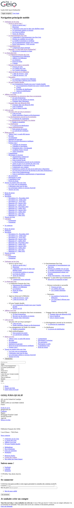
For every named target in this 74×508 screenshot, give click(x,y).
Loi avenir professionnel (10, 367)
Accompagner (12, 137)
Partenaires (11, 77)
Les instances (16, 60)
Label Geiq (10, 376)
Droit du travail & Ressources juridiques (20, 141)
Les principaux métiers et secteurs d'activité (21, 188)
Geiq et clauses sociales (19, 108)
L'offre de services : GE (19, 75)
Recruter (11, 136)
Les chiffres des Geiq (18, 68)
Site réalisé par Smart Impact (14, 459)
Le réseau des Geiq (10, 53)
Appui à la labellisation (23, 91)
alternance (10, 372)
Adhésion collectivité (18, 158)
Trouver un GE (17, 92)
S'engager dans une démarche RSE (19, 103)
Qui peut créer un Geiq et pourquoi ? (19, 111)
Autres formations (18, 151)
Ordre (2, 364)
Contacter (4, 411)
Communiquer (12, 153)
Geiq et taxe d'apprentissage (21, 172)
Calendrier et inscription (19, 146)
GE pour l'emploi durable (16, 82)
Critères (18, 87)
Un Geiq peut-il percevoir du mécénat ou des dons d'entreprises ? (32, 170)
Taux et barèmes (10, 377)
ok (2, 381)
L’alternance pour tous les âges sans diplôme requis (28, 28)
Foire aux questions (11, 450)
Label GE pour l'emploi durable (10, 374)
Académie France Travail (20, 150)
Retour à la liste (6, 420)
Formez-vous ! (13, 143)
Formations (12, 222)
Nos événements (10, 449)
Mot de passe (5, 487)
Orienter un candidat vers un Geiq (22, 39)
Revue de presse (10, 193)
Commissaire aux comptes (20, 167)
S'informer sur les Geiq (12, 21)
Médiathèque (9, 447)
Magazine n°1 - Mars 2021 (16, 215)
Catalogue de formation (19, 144)
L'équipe (15, 63)
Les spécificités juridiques (20, 131)
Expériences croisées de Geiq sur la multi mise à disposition (30, 169)
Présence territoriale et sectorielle (18, 65)
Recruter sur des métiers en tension (23, 99)
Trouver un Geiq (17, 66)
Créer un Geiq (9, 110)
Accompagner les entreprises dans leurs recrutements (24, 96)
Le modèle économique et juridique (23, 41)
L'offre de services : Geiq (20, 73)
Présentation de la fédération (21, 56)
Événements (12, 220)
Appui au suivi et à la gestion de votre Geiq (25, 163)
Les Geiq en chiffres (18, 32)
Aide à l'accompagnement (10, 366)
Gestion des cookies (11, 457)
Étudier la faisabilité (18, 122)
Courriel (3, 485)
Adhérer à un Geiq (10, 94)
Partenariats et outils (14, 177)
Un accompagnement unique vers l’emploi (25, 42)
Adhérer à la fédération (19, 58)
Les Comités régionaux (19, 70)
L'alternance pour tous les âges (17, 186)
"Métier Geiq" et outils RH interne (19, 134)
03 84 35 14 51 (5, 408)
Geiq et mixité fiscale (19, 160)
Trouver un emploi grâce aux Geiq (15, 182)
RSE (10, 369)
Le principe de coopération (20, 118)
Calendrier (8, 219)
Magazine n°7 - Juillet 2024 (17, 205)
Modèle (10, 379)
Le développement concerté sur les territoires (22, 117)
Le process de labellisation (20, 125)
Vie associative (13, 176)
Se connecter (9, 225)
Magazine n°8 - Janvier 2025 (17, 203)
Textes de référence (18, 34)
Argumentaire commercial (20, 156)
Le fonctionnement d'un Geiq (17, 35)
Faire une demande (7, 506)
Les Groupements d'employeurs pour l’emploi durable (29, 84)
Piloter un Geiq (9, 132)
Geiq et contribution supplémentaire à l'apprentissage (28, 174)
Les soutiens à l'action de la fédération (24, 79)
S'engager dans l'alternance (20, 101)
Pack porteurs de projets (19, 129)
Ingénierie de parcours (15, 139)
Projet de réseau (17, 61)
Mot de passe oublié (11, 491)
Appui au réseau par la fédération (18, 72)
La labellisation (13, 124)
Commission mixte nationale (21, 47)
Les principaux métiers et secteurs (22, 30)
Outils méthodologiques (15, 127)
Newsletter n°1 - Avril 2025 (17, 201)
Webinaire (8, 194)
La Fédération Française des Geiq (18, 54)
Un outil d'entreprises (19, 98)
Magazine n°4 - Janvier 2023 (17, 210)
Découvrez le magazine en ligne (22, 51)
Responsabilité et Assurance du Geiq (23, 165)
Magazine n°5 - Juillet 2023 (17, 208)
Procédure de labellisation (24, 89)
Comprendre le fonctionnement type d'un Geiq (26, 37)
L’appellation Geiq (14, 46)
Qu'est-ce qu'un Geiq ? (15, 23)
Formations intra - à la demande (22, 148)
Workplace (8, 452)
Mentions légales (10, 455)
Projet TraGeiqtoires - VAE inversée (23, 44)
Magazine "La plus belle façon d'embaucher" (22, 49)
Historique (15, 27)
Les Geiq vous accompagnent (17, 184)
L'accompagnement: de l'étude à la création (21, 120)
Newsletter (8, 196)
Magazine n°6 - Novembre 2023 (18, 206)
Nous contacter (5, 435)
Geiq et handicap (17, 106)
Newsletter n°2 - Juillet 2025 (17, 200)
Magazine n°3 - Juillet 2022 (17, 212)
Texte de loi (10, 371)
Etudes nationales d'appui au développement (26, 115)
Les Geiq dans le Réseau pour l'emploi (24, 80)
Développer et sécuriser (15, 155)
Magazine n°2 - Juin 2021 (16, 213)
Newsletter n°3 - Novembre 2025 (18, 198)
